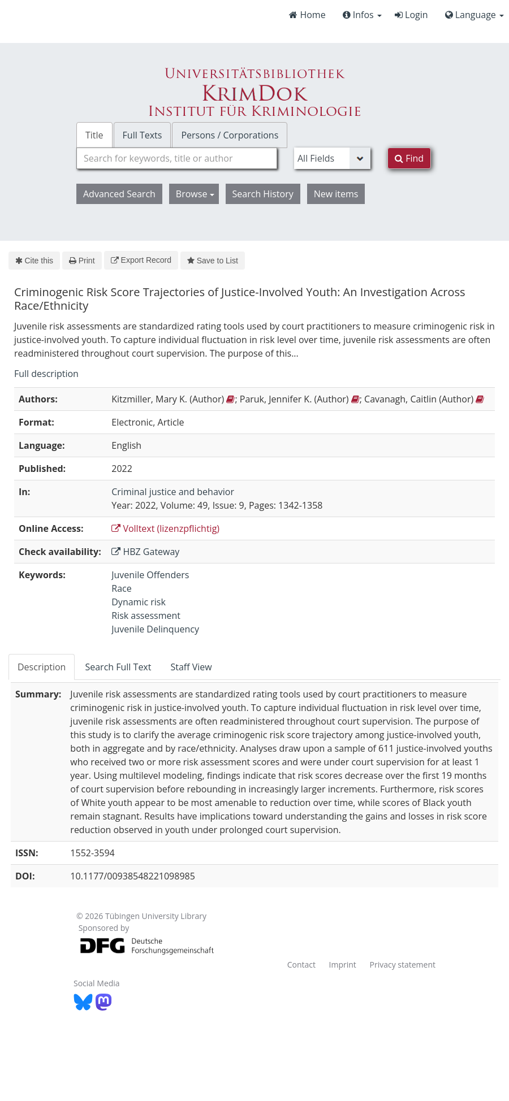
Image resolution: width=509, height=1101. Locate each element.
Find (409, 158)
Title (94, 135)
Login (411, 14)
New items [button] (336, 194)
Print (81, 260)
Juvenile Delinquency (155, 629)
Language (474, 14)
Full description (46, 373)
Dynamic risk (138, 602)
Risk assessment (145, 615)
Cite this (34, 260)
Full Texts (142, 135)
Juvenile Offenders (150, 575)
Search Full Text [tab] (118, 667)
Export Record (141, 260)
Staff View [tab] (191, 667)
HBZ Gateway (145, 551)
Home (307, 14)
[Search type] (332, 158)
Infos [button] (362, 14)
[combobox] (176, 158)
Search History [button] (263, 194)
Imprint (342, 964)
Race (121, 588)
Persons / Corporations (229, 135)
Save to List (212, 260)
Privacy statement (403, 964)
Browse (195, 194)
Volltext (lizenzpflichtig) (165, 528)
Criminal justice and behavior (172, 492)
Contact (301, 964)
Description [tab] (42, 667)
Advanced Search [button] (119, 194)
